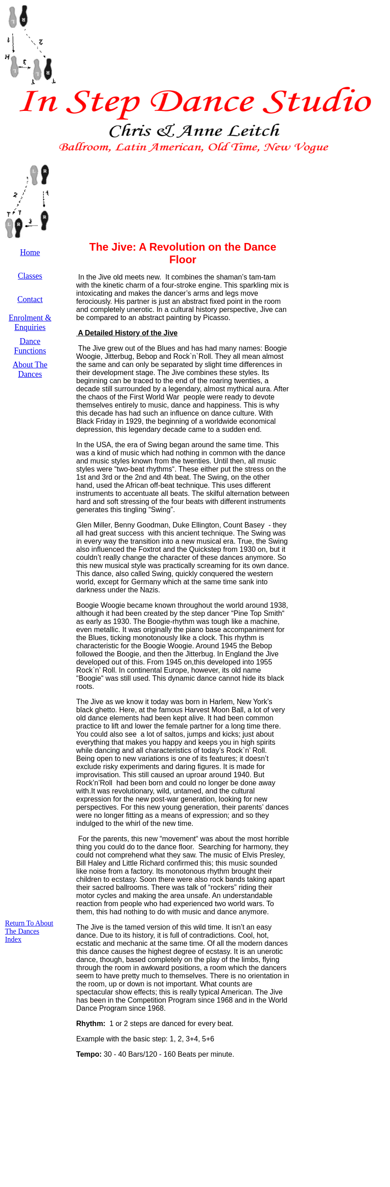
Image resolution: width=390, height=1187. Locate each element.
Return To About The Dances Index (29, 931)
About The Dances (30, 369)
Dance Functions (30, 346)
